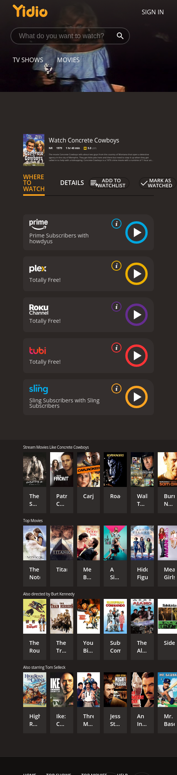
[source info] (114, 224)
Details (72, 182)
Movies (68, 60)
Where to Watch (34, 183)
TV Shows (28, 60)
